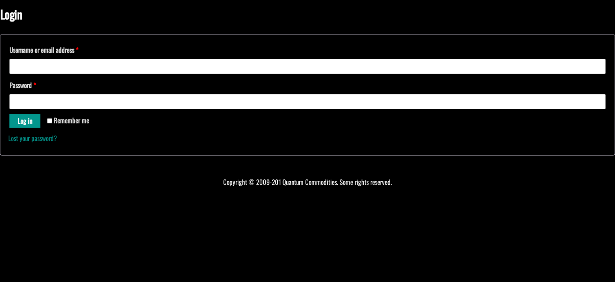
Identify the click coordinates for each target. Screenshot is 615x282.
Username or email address (43, 50)
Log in (25, 121)
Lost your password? (32, 138)
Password (22, 85)
